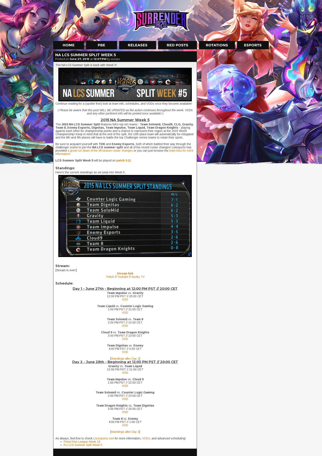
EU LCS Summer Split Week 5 (83, 445)
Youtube (122, 276)
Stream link (125, 273)
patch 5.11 (123, 160)
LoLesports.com (103, 438)
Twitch (110, 276)
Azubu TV (138, 276)
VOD (125, 299)
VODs (146, 438)
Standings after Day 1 (125, 358)
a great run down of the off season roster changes (100, 150)
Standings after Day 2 (125, 431)
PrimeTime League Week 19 (82, 441)
